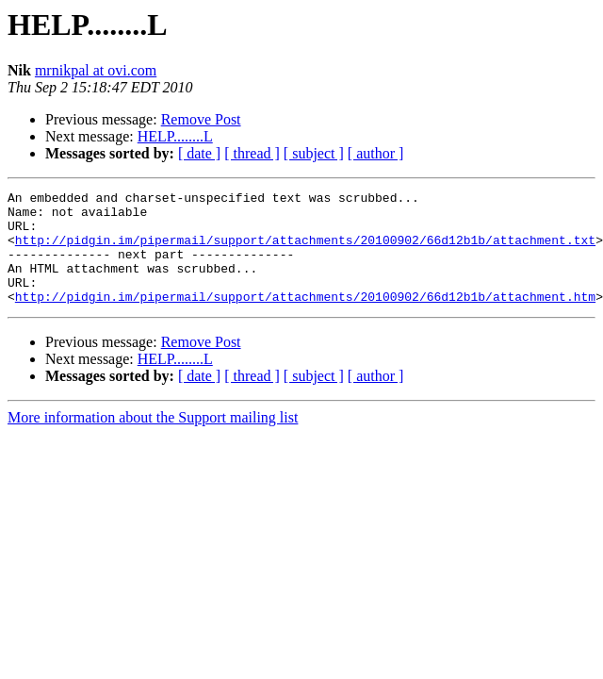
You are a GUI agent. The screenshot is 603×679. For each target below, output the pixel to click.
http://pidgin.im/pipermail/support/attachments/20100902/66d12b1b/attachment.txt (305, 250)
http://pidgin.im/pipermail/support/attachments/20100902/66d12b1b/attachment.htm (305, 318)
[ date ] (199, 153)
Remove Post (201, 119)
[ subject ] (314, 153)
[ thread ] (252, 153)
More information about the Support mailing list (153, 440)
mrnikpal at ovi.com (95, 70)
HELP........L (175, 136)
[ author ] (376, 153)
